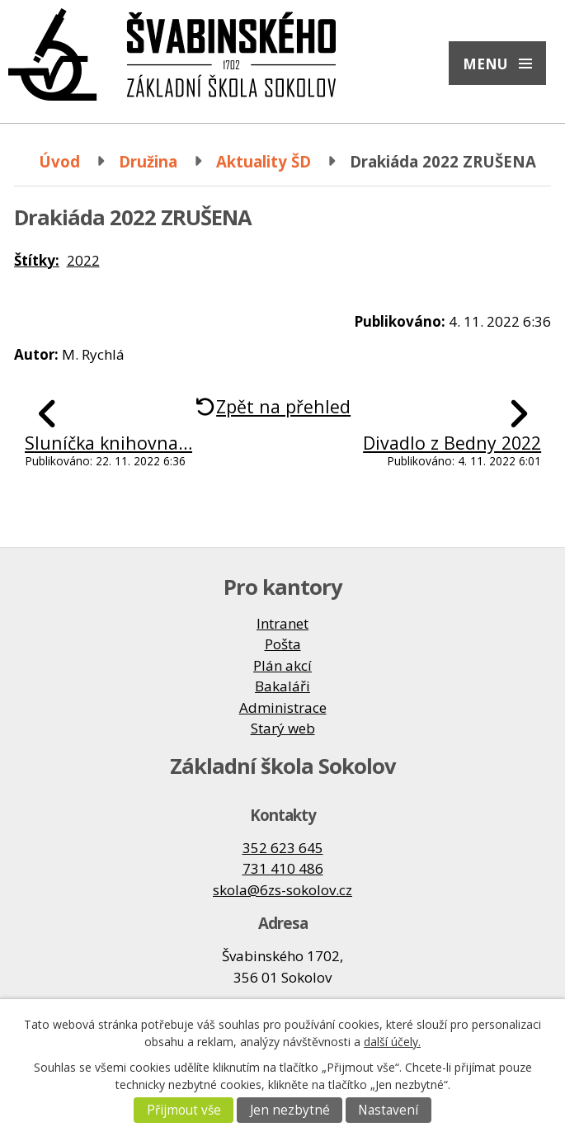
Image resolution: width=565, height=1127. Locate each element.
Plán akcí (282, 665)
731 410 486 (282, 868)
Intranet (282, 623)
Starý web (283, 728)
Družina (148, 161)
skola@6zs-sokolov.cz (282, 889)
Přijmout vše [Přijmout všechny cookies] (184, 1110)
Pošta (283, 643)
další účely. (392, 1041)
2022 (83, 260)
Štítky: (36, 260)
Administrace (283, 707)
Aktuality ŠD (263, 161)
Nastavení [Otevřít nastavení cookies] (388, 1110)
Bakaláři (282, 686)
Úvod (59, 161)
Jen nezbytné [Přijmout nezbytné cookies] (290, 1110)
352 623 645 (282, 847)
